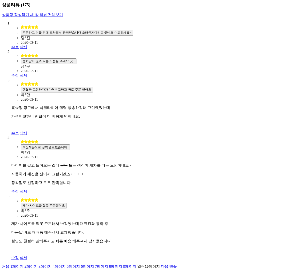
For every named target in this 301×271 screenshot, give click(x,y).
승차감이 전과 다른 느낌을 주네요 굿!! (49, 61)
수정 (15, 47)
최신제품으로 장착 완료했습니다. (45, 147)
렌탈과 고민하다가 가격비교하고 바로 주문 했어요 (57, 89)
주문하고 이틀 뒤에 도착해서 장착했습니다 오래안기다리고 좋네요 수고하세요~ (77, 32)
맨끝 (173, 266)
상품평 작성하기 (20, 15)
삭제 (23, 47)
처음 (5, 266)
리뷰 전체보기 (51, 15)
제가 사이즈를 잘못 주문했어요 (44, 205)
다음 (164, 266)
